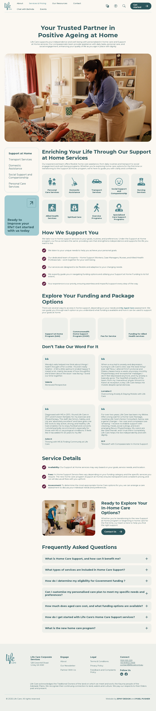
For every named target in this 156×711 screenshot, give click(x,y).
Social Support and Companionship (20, 176)
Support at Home (20, 153)
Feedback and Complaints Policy (103, 671)
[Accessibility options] (116, 6)
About (20, 3)
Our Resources (59, 3)
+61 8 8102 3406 (127, 662)
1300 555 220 (126, 660)
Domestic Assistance (15, 167)
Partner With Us (68, 670)
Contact (77, 3)
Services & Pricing (37, 3)
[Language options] (107, 6)
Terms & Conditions (99, 661)
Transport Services (20, 159)
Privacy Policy (96, 665)
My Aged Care (127, 308)
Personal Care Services (17, 185)
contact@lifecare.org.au (131, 665)
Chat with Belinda (25, 9)
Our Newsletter (67, 665)
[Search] (124, 6)
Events (43, 9)
